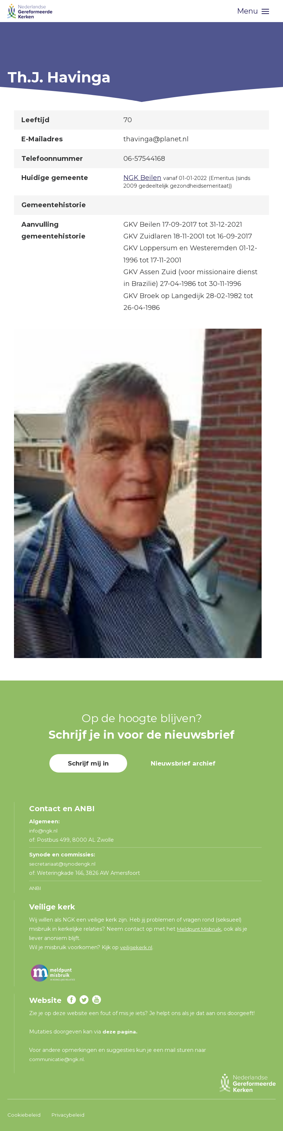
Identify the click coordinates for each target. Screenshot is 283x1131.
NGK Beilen (142, 178)
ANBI (36, 888)
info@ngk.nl (45, 830)
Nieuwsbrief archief (185, 763)
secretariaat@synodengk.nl (64, 863)
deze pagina (119, 1031)
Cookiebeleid (24, 1114)
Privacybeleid (69, 1114)
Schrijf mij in (85, 763)
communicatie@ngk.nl (58, 1059)
